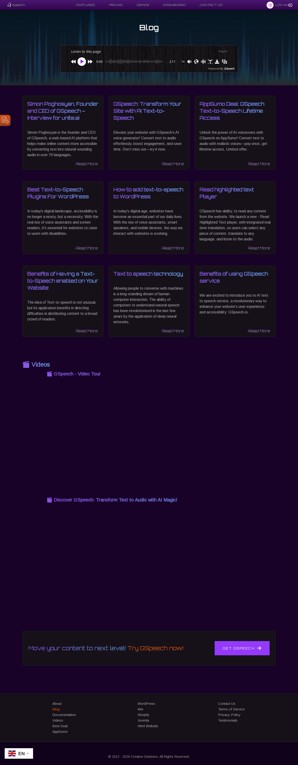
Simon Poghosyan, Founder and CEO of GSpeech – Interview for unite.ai (62, 111)
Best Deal (60, 726)
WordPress (146, 703)
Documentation (64, 715)
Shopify (143, 715)
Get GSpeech (242, 648)
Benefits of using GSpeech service (234, 277)
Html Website (148, 726)
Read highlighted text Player (227, 193)
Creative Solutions (144, 756)
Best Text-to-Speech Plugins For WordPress (58, 193)
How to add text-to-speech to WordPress (148, 193)
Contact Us (226, 703)
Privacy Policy (229, 715)
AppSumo (60, 731)
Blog (56, 709)
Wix (140, 709)
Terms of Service (231, 709)
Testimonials (227, 720)
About (56, 703)
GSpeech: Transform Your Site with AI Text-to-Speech (147, 111)
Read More (86, 163)
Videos (57, 720)
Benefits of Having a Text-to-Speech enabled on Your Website (62, 281)
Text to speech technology (148, 274)
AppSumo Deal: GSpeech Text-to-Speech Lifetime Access (232, 111)
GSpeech (229, 68)
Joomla (143, 720)
